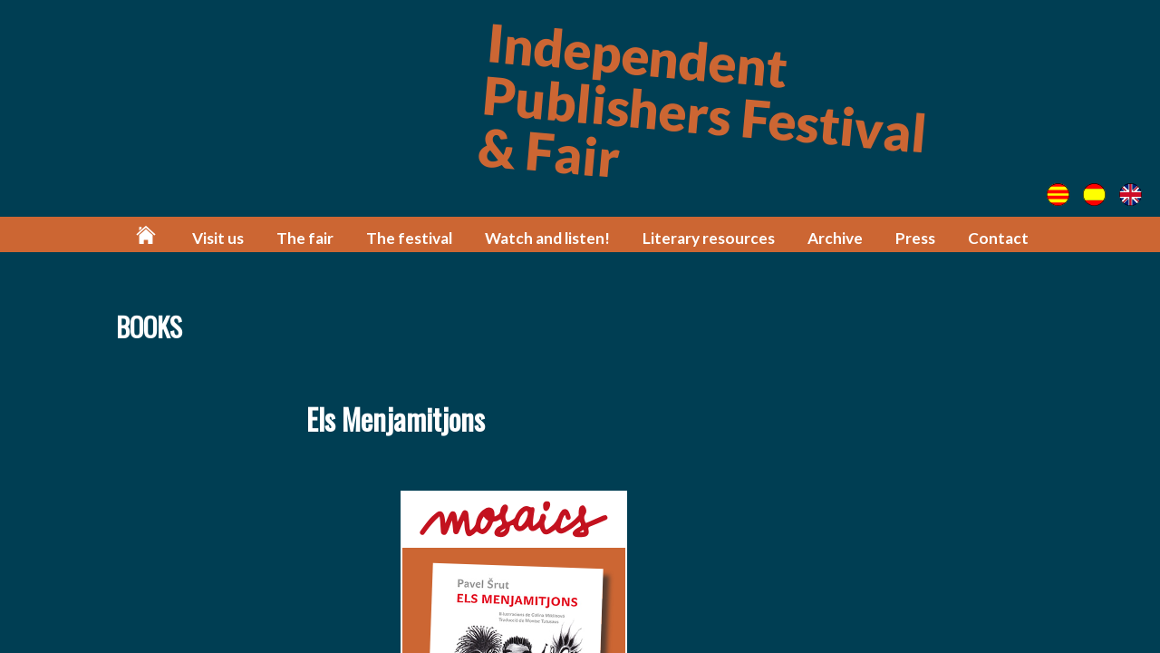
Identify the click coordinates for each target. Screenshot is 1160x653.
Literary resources (709, 238)
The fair (305, 238)
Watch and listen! (547, 238)
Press (915, 238)
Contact (998, 238)
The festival (409, 238)
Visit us (218, 238)
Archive (835, 238)
